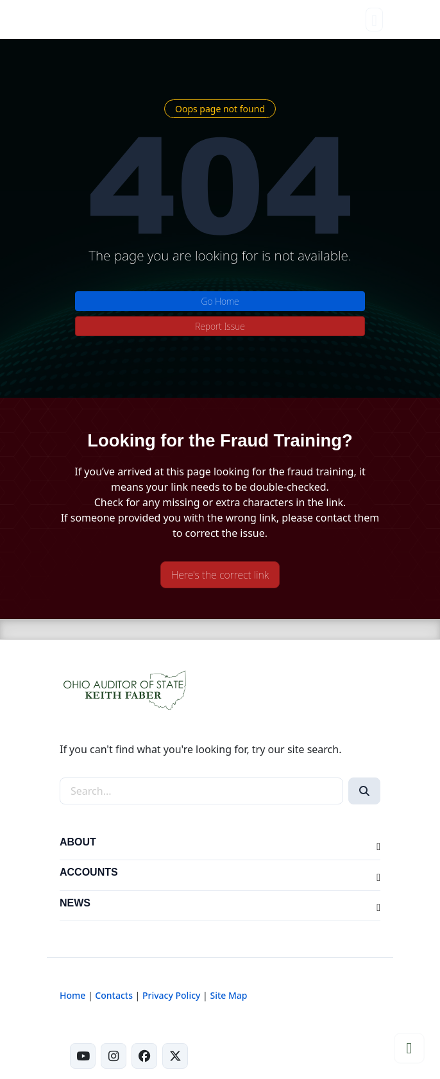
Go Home (220, 301)
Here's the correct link (220, 575)
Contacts (114, 995)
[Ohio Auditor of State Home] (81, 19)
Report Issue (220, 326)
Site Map (228, 995)
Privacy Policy (171, 995)
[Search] (364, 790)
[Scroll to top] (409, 1048)
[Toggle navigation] (374, 19)
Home (72, 995)
